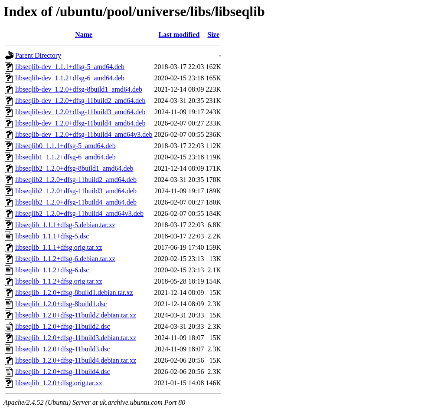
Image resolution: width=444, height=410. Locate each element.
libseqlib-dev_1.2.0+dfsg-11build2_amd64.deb (80, 100)
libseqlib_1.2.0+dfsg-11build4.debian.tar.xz (75, 360)
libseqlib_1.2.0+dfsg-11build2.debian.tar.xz (75, 315)
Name (83, 34)
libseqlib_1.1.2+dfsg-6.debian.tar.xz (65, 258)
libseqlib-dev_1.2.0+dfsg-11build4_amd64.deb (80, 123)
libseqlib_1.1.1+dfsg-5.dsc (52, 236)
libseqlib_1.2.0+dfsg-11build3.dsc (62, 349)
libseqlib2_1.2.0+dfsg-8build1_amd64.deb (74, 168)
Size (214, 34)
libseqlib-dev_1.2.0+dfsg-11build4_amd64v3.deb (83, 134)
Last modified (179, 34)
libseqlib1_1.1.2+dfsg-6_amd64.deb (65, 157)
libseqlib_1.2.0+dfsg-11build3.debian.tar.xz (75, 337)
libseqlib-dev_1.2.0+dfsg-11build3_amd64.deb (80, 112)
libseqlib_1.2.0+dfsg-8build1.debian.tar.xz (74, 292)
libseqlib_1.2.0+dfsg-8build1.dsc (61, 304)
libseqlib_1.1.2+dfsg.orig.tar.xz (58, 281)
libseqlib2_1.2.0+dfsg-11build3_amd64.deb (76, 191)
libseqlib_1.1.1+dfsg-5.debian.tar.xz (65, 224)
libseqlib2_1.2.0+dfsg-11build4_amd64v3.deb (79, 213)
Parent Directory (38, 55)
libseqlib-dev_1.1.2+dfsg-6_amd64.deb (69, 78)
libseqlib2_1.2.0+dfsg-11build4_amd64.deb (76, 202)
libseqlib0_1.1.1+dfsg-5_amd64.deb (65, 145)
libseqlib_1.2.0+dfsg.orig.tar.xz (58, 383)
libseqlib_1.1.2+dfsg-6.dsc (52, 270)
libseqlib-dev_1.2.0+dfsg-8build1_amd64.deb (78, 89)
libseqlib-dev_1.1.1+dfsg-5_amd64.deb (69, 66)
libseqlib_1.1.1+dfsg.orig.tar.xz (58, 247)
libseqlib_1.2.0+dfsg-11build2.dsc (62, 326)
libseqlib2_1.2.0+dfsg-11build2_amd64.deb (76, 179)
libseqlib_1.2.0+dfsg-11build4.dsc (62, 371)
